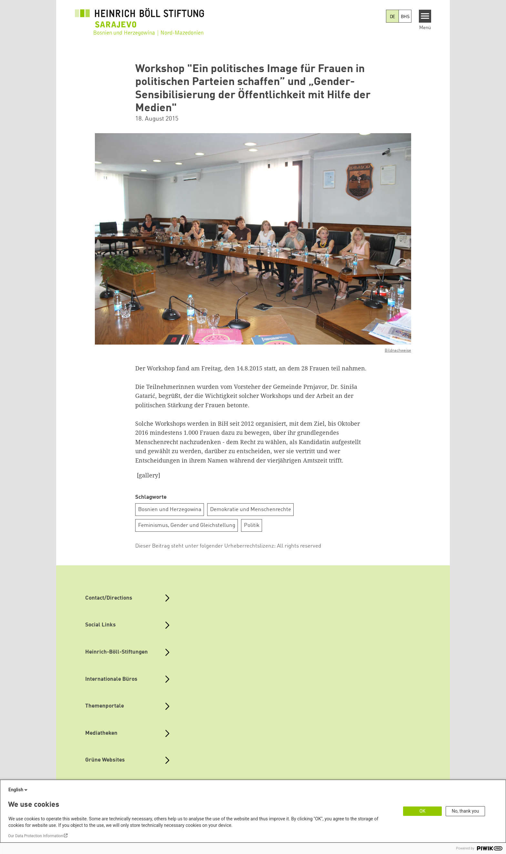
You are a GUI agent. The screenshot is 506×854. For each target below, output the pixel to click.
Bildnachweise (398, 350)
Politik (251, 525)
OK (422, 811)
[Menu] (425, 16)
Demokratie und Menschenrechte (250, 509)
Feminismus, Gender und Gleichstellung (186, 525)
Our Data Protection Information (35, 836)
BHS (405, 17)
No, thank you (465, 811)
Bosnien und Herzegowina (169, 509)
